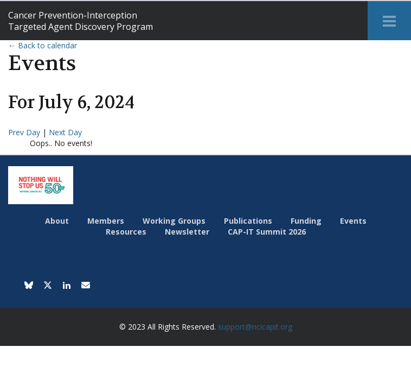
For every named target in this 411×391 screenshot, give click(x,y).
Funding (306, 221)
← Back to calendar (42, 45)
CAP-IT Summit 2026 (267, 231)
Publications (248, 221)
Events (353, 221)
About (57, 221)
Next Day (65, 132)
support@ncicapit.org (255, 326)
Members (105, 221)
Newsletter (187, 231)
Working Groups (174, 221)
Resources (126, 231)
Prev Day (25, 132)
